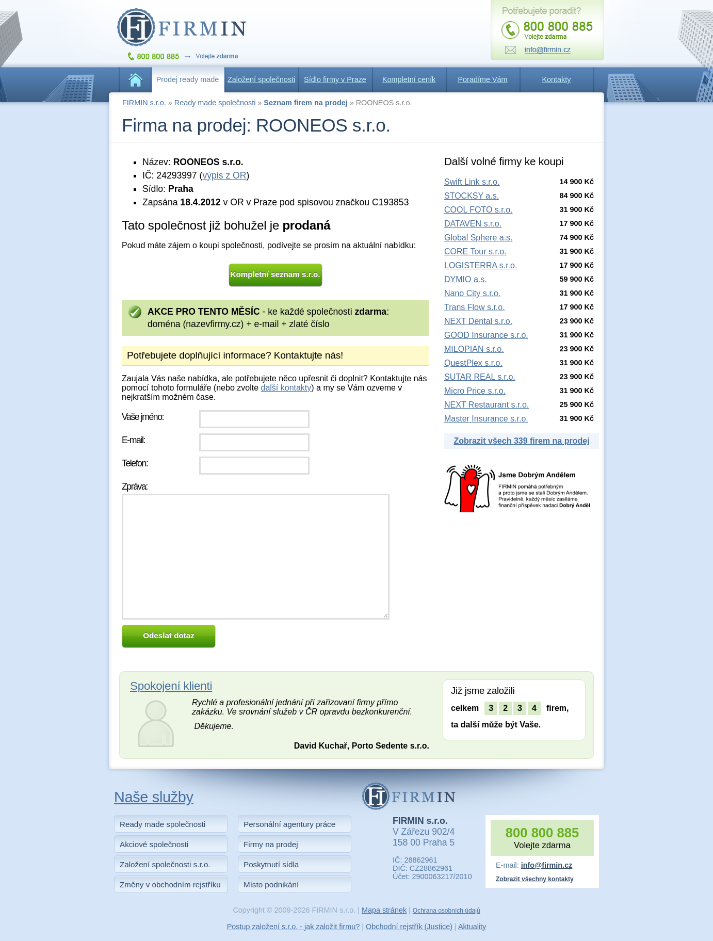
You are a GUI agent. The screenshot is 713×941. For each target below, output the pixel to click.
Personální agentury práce (289, 824)
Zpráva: (135, 486)
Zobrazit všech (521, 440)
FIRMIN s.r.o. (144, 103)
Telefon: (135, 463)
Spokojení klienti (171, 685)
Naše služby (153, 797)
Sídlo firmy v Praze (335, 79)
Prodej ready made (187, 79)
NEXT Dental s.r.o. (478, 321)
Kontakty (556, 79)
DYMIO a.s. (465, 279)
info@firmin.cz (547, 865)
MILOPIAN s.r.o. (474, 349)
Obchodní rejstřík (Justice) (409, 926)
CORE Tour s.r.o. (475, 251)
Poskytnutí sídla (271, 864)
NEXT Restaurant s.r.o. (486, 404)
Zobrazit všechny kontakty (535, 879)
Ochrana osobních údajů (446, 910)
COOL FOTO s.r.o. (478, 209)
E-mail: (133, 440)
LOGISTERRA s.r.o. (480, 265)
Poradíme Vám (483, 79)
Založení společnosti (261, 79)
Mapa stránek (384, 910)
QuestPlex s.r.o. (473, 363)
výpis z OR (224, 175)
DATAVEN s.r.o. (472, 223)
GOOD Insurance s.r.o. (486, 335)
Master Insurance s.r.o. (486, 418)
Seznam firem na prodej (305, 103)
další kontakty (286, 387)
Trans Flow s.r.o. (474, 307)
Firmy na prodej (271, 844)
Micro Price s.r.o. (475, 390)
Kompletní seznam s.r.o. (275, 274)
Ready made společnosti (215, 103)
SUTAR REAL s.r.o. (479, 376)
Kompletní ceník (408, 79)
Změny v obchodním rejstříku (170, 884)
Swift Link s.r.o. (472, 181)
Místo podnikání (271, 884)
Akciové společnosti (154, 844)
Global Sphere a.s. (478, 237)
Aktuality (472, 926)
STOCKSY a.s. (471, 195)
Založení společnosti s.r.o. (165, 864)
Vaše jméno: (143, 417)
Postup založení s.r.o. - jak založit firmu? (293, 926)
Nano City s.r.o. (472, 293)
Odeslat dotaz (169, 635)
